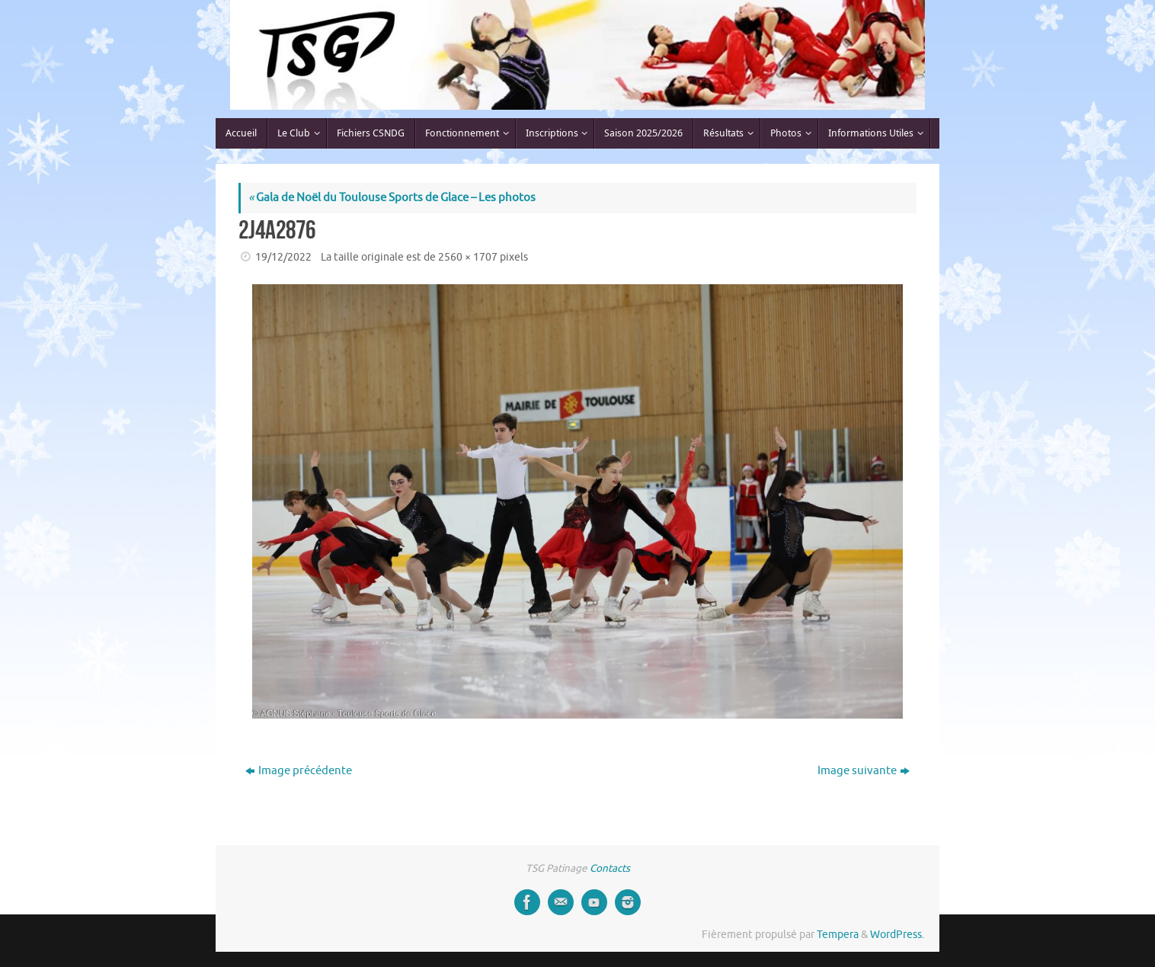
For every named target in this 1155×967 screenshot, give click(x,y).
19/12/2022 (283, 257)
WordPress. (897, 934)
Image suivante (863, 771)
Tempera (838, 934)
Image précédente (298, 771)
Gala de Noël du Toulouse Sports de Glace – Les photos (392, 198)
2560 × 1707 (468, 257)
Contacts (610, 868)
